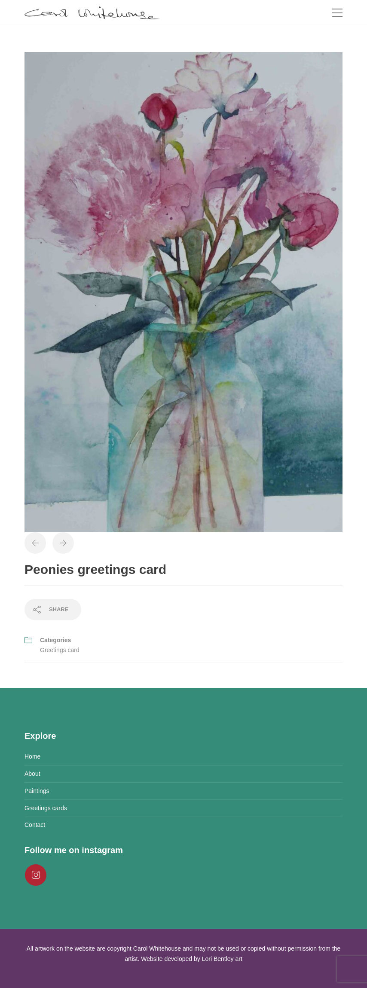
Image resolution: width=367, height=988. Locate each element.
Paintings (36, 790)
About (32, 773)
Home (32, 756)
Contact (34, 824)
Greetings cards (45, 808)
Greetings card (60, 649)
